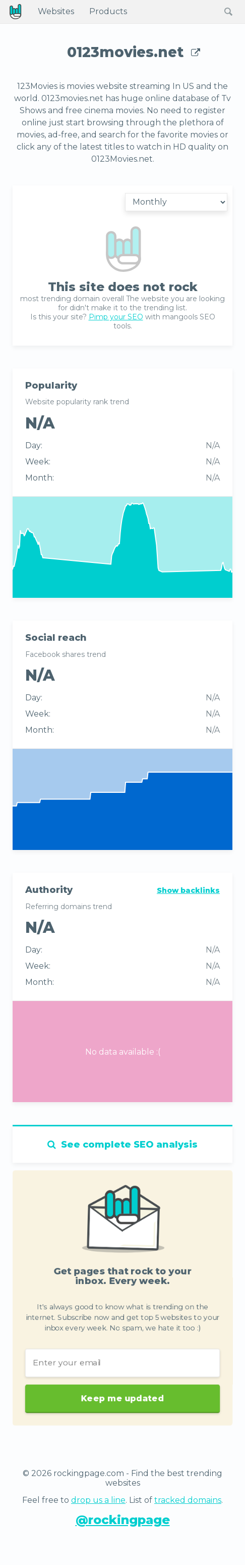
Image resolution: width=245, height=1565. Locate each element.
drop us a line (98, 1500)
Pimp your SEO (116, 316)
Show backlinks (188, 890)
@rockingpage (123, 1519)
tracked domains (187, 1500)
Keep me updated (122, 1408)
